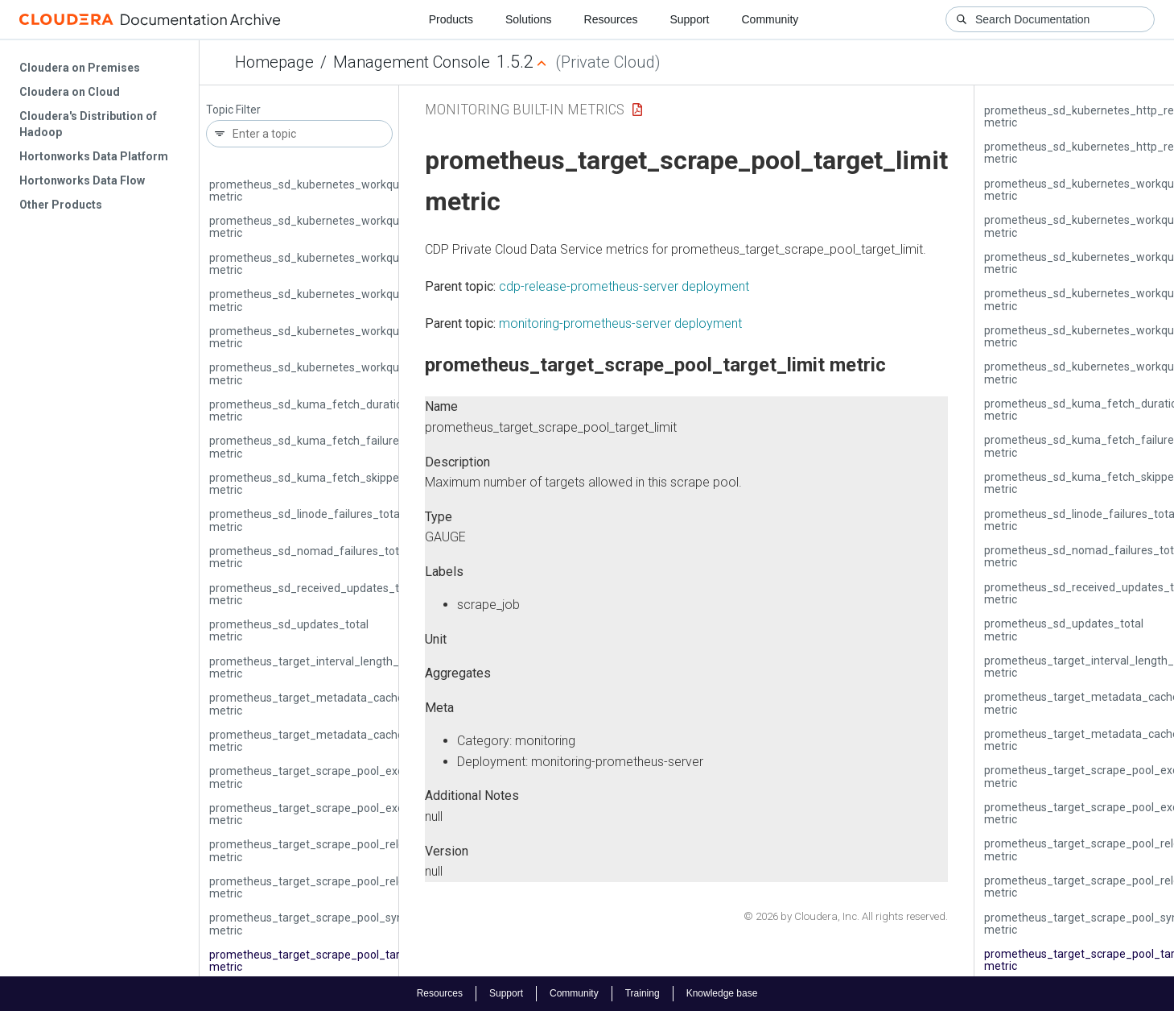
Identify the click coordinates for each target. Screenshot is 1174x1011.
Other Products (60, 204)
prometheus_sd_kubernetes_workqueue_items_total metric (346, 226)
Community (770, 19)
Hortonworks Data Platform (93, 156)
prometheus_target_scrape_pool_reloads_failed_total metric (348, 850)
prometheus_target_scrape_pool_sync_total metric (324, 923)
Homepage (274, 62)
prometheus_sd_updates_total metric (289, 630)
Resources (611, 19)
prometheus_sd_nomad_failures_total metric (308, 557)
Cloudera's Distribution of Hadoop (88, 124)
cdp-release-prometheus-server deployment (624, 286)
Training (642, 993)
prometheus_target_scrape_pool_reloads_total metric (331, 887)
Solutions (528, 19)
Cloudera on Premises (79, 67)
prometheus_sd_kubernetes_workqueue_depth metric (332, 190)
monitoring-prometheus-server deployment (620, 323)
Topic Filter (233, 110)
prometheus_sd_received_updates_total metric (313, 594)
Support (689, 19)
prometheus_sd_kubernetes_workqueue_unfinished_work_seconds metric (383, 337)
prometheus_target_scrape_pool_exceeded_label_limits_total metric (369, 776)
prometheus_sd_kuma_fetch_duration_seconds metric (333, 410)
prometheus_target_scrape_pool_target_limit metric (327, 960)
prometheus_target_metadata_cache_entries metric (327, 740)
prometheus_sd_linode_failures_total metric (305, 520)
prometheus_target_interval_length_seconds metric (325, 667)
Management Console (411, 62)
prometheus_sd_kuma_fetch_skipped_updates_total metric (346, 483)
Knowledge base (722, 993)
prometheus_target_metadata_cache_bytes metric (324, 703)
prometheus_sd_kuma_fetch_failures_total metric (322, 446)
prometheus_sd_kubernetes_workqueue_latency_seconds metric (360, 263)
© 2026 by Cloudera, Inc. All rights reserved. (846, 916)
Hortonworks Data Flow (82, 180)
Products (451, 19)
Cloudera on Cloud (69, 91)
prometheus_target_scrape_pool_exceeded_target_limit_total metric (370, 814)
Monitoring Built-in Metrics (524, 109)
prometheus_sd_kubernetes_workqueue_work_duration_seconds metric (378, 373)
